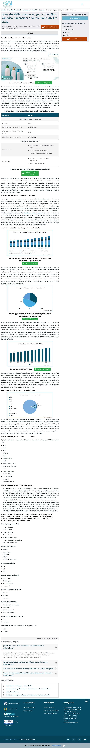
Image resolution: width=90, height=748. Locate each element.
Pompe (41, 10)
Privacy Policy (56, 745)
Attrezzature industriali (30, 10)
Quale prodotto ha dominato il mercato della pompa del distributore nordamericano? (30, 663)
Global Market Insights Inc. (11, 739)
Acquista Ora (75, 18)
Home (3, 10)
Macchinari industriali (14, 10)
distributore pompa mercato (33, 213)
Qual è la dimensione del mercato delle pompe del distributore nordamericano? (30, 647)
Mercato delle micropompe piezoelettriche (19, 686)
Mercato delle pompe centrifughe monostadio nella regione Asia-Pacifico (28, 695)
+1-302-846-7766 (72, 716)
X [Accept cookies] (63, 745)
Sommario (30, 33)
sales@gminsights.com (71, 722)
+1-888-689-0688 (74, 714)
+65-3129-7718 (72, 718)
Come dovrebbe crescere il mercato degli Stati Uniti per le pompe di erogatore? (30, 669)
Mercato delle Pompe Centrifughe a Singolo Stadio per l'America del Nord (28, 689)
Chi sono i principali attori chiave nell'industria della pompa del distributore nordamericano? (30, 674)
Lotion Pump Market (12, 692)
